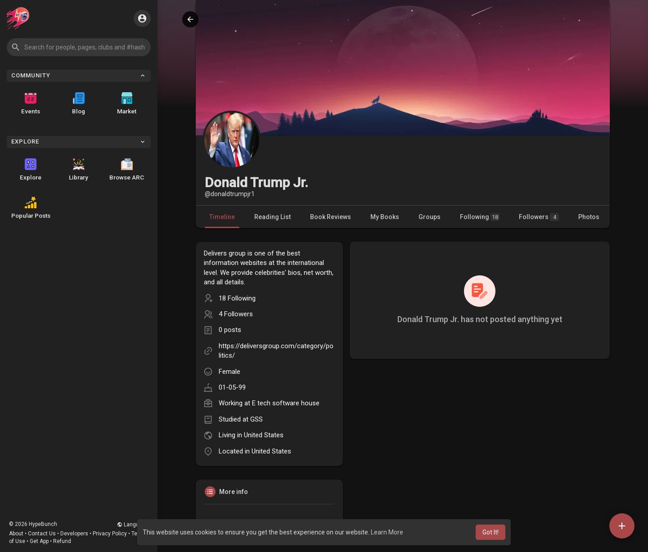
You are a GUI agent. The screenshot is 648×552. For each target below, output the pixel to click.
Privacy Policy (110, 533)
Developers (74, 533)
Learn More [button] (387, 532)
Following (480, 217)
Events (30, 103)
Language (132, 524)
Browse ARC (126, 169)
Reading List (272, 216)
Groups (429, 216)
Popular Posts (30, 208)
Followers (539, 217)
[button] (79, 47)
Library (78, 169)
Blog (78, 103)
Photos (588, 216)
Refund (62, 541)
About (16, 533)
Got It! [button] (490, 532)
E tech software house (286, 403)
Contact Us (42, 533)
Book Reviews (330, 216)
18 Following (237, 298)
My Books (384, 216)
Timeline (222, 216)
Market (126, 103)
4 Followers (236, 314)
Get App (39, 541)
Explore (30, 169)
